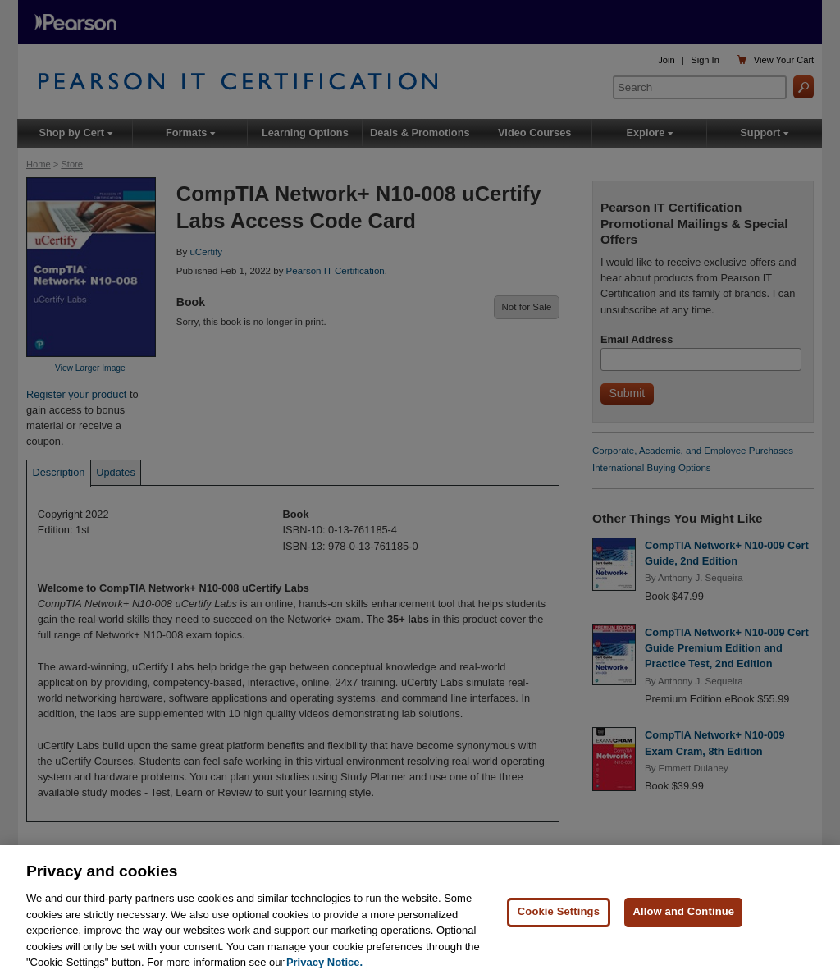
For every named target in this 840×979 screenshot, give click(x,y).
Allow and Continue (683, 912)
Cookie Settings (559, 912)
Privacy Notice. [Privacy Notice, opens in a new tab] (324, 963)
